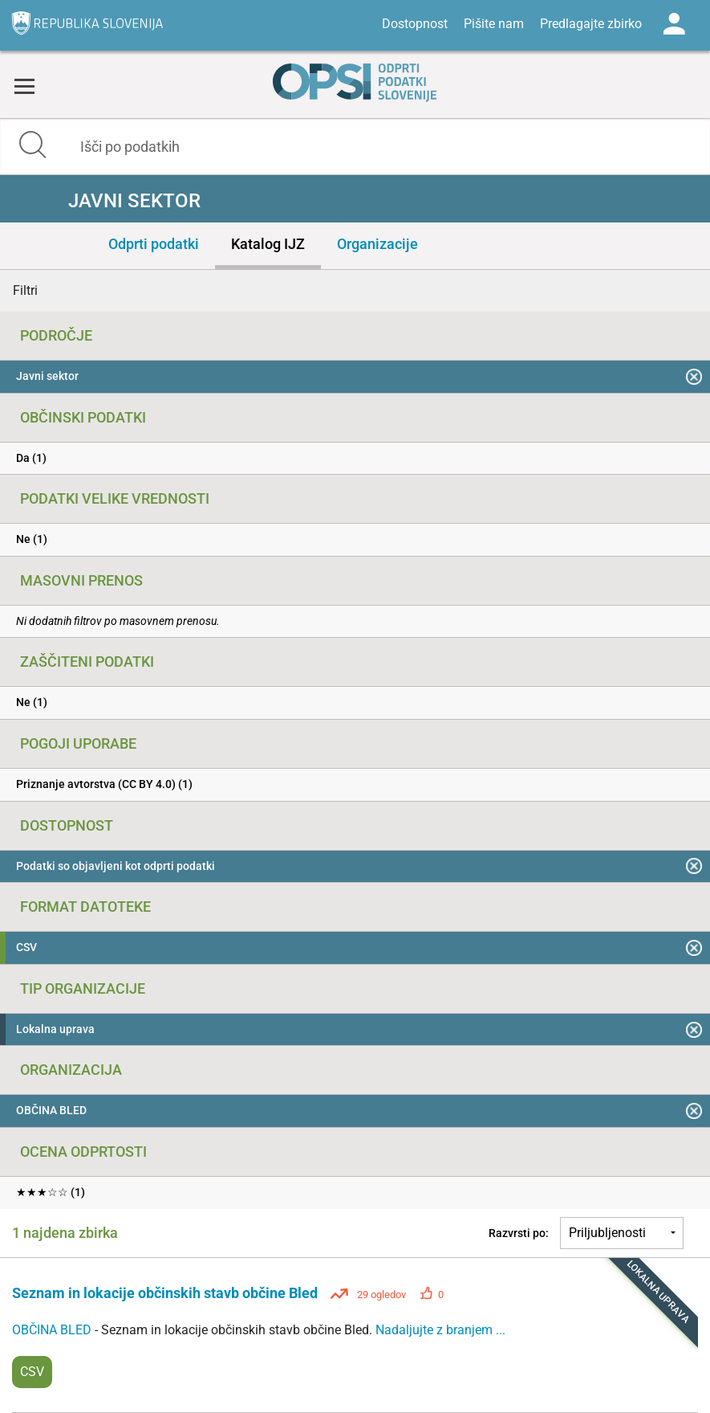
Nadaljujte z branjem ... (440, 1329)
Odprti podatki (153, 243)
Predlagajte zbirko (591, 23)
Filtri (25, 290)
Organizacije (377, 243)
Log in (674, 24)
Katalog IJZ (268, 243)
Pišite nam (494, 23)
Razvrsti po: (519, 1233)
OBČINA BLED (53, 1329)
